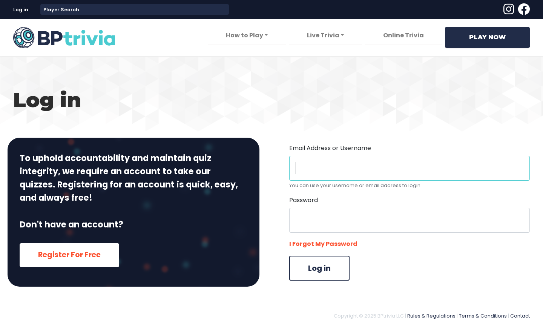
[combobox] (134, 9)
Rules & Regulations (431, 315)
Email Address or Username (330, 148)
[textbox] (134, 9)
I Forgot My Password (323, 243)
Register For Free (69, 255)
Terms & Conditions (483, 315)
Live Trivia (323, 35)
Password (303, 200)
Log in (20, 9)
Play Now (487, 37)
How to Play (244, 35)
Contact (520, 315)
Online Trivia (403, 35)
